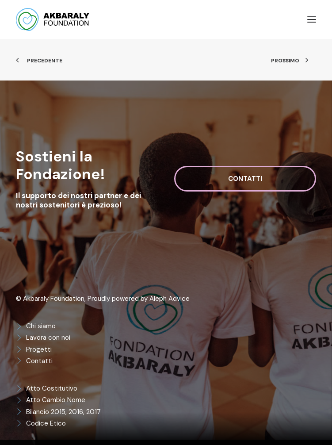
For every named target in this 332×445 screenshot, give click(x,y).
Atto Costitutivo (51, 388)
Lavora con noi (48, 337)
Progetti (39, 349)
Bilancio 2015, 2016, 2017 (63, 411)
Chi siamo (41, 326)
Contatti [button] (245, 178)
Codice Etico (46, 423)
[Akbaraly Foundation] (52, 19)
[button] (311, 19)
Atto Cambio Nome (55, 399)
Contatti (39, 361)
